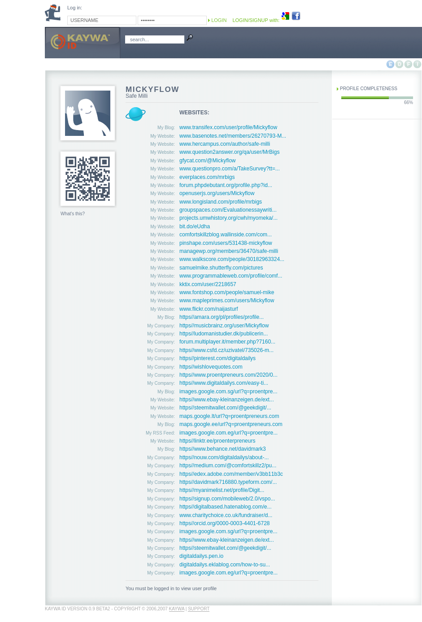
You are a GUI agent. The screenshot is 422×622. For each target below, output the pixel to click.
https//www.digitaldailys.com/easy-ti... (223, 383)
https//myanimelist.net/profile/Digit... (221, 490)
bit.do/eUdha (194, 226)
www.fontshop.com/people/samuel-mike (226, 292)
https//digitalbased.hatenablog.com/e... (225, 507)
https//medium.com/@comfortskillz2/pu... (227, 465)
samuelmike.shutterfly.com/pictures (221, 268)
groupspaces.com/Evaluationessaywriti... (228, 210)
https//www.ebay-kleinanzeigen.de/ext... (226, 399)
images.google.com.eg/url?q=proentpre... (228, 433)
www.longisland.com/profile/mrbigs (220, 202)
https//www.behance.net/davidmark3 (222, 449)
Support (198, 608)
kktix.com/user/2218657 (207, 284)
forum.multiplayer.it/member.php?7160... (227, 342)
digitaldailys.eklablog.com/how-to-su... (224, 564)
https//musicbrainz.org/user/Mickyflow (224, 325)
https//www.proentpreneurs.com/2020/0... (228, 375)
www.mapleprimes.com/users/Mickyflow (226, 300)
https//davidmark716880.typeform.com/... (228, 482)
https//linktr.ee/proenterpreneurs (217, 441)
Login (218, 20)
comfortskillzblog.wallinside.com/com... (225, 234)
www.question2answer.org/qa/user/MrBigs (229, 152)
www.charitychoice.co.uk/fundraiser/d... (225, 515)
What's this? (73, 213)
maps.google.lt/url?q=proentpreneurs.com (229, 416)
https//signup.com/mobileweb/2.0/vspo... (227, 499)
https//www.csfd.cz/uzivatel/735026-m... (226, 350)
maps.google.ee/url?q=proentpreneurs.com (231, 424)
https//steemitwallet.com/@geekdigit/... (225, 408)
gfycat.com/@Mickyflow (207, 160)
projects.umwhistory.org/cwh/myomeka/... (228, 218)
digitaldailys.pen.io (201, 556)
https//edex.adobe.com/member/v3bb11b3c (231, 474)
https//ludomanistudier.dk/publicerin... (223, 334)
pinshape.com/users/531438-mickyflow (225, 243)
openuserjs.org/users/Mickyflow (216, 193)
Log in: (74, 7)
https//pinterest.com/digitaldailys (217, 358)
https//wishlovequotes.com (211, 367)
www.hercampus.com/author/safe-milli (224, 144)
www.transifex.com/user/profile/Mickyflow (228, 127)
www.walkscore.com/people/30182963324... (231, 259)
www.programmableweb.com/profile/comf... (230, 276)
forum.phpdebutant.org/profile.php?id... (225, 185)
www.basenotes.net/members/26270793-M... (232, 136)
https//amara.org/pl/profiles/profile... (221, 317)
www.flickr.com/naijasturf (208, 309)
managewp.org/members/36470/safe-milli (228, 251)
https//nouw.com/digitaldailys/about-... (224, 457)
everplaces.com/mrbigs (207, 177)
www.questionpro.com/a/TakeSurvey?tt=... (229, 168)
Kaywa (176, 608)
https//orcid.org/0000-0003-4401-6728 (224, 523)
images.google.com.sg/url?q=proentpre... (228, 391)
